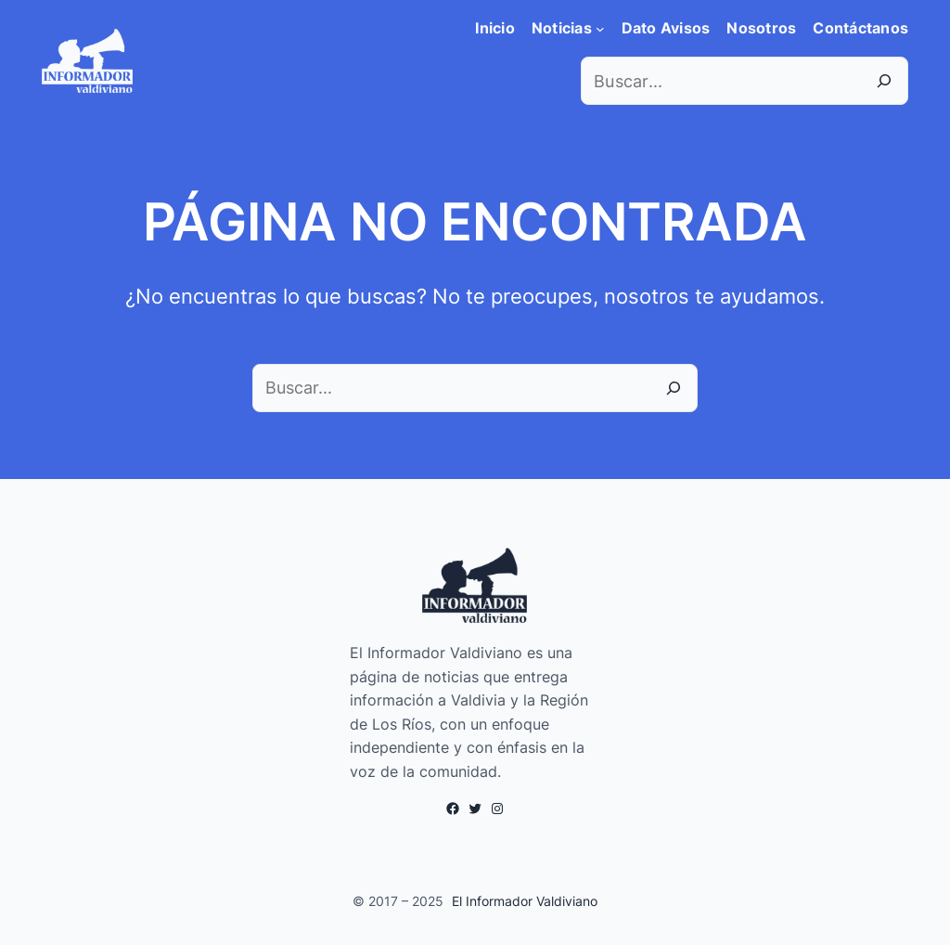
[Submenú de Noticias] (600, 28)
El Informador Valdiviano (524, 901)
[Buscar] (673, 388)
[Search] (884, 80)
